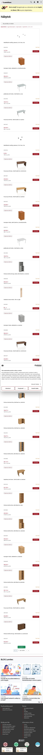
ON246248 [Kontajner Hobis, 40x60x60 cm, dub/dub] (6, 561)
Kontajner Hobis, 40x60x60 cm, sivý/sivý (13, 325)
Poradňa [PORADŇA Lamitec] (26, 711)
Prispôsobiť (21, 388)
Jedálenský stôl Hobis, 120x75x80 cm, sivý (13, 94)
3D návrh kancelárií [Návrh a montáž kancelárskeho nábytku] (7, 724)
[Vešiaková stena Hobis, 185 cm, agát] (21, 292)
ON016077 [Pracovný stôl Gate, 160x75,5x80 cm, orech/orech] (6, 355)
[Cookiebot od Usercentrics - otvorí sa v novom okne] (35, 366)
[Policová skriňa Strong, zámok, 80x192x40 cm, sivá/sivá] (21, 267)
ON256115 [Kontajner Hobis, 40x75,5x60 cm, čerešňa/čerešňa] (6, 227)
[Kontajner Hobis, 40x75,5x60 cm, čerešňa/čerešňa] (21, 215)
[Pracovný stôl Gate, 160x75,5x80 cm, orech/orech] (21, 344)
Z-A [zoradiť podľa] (31, 26)
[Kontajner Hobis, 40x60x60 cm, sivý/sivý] (21, 318)
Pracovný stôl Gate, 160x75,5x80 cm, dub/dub (14, 608)
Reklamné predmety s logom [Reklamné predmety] (9, 726)
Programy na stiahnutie (29, 714)
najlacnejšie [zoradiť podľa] (18, 26)
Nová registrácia (6, 708)
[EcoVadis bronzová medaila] (27, 744)
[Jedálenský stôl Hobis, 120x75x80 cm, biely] (21, 241)
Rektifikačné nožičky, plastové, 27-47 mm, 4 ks (14, 42)
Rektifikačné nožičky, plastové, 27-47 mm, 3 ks (14, 145)
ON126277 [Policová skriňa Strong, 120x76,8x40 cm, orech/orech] (6, 638)
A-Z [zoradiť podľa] (29, 26)
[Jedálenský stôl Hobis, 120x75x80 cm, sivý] (21, 87)
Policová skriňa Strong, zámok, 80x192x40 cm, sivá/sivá (16, 273)
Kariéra (25, 737)
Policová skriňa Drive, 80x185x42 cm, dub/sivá (14, 453)
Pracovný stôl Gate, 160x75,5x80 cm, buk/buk (14, 196)
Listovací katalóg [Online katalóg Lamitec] (27, 713)
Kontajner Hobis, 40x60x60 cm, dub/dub (13, 556)
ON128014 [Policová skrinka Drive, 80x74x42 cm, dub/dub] (6, 432)
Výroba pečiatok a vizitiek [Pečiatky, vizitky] (8, 729)
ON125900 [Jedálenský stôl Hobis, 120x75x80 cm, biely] (6, 253)
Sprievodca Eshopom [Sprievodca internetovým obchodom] (28, 708)
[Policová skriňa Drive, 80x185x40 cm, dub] (21, 498)
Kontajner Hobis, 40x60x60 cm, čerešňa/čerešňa (15, 68)
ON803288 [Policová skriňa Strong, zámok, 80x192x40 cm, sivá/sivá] (6, 278)
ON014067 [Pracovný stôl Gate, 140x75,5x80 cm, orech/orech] (6, 175)
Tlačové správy (27, 735)
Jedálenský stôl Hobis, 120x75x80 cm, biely (13, 248)
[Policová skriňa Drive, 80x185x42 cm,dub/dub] (21, 575)
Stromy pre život (6, 732)
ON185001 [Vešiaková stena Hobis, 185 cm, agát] (6, 304)
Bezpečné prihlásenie (7, 710)
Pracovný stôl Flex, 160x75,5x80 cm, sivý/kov (14, 119)
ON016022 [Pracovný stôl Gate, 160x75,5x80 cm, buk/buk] (6, 201)
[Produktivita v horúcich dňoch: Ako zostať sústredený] (32, 689)
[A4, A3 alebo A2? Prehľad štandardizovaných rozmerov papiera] (32, 669)
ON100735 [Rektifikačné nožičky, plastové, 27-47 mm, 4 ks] (6, 47)
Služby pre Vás (5, 722)
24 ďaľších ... (21, 647)
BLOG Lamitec (7, 659)
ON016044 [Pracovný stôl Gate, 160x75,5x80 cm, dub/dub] (6, 612)
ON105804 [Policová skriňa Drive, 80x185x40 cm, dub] (6, 510)
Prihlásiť (20, 753)
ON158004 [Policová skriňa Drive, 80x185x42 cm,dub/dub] (6, 587)
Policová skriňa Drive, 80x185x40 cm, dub (13, 505)
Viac (40, 702)
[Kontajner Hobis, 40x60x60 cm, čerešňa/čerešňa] (21, 61)
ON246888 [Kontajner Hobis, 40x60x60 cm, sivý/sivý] (6, 330)
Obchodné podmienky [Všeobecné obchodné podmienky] (29, 729)
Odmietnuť (8, 388)
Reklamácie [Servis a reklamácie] (26, 718)
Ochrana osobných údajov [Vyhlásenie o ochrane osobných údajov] (30, 731)
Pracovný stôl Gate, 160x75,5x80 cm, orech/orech (15, 351)
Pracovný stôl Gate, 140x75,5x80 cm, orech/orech (15, 171)
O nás (25, 724)
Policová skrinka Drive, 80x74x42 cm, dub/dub (14, 428)
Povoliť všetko (35, 388)
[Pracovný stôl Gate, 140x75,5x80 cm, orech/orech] (21, 164)
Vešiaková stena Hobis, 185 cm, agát (12, 299)
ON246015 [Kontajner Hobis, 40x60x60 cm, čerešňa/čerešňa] (6, 73)
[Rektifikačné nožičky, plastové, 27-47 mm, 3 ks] (21, 138)
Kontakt (25, 726)
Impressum (15, 753)
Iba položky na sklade (8, 23)
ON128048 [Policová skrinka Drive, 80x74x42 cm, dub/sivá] (6, 407)
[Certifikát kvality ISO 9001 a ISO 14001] (5, 744)
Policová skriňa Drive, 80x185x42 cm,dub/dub (14, 582)
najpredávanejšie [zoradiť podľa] (11, 26)
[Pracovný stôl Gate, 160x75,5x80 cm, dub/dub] (21, 601)
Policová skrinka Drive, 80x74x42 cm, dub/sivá (14, 402)
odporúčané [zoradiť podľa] (3, 26)
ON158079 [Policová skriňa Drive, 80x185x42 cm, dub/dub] (6, 535)
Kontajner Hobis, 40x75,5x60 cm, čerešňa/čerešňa (15, 222)
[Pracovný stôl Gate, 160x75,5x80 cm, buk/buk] (21, 189)
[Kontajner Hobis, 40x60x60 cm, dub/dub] (21, 549)
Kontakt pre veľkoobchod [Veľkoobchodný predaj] (29, 727)
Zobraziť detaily (35, 384)
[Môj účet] (34, 2)
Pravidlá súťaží (27, 734)
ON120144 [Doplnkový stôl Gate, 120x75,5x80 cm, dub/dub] (6, 484)
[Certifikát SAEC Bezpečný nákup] (21, 740)
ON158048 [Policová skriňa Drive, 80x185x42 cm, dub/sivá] (6, 458)
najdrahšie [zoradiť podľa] (25, 26)
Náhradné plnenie (7, 731)
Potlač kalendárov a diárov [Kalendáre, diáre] (8, 727)
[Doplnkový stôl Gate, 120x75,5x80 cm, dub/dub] (21, 472)
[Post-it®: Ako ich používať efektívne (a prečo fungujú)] (11, 669)
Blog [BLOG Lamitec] (25, 710)
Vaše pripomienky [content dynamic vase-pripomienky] (28, 716)
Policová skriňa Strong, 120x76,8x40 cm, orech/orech (16, 633)
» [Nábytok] (28, 650)
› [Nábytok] (26, 650)
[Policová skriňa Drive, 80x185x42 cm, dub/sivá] (21, 446)
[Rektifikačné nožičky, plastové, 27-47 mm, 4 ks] (21, 35)
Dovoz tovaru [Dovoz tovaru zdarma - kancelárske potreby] (5, 734)
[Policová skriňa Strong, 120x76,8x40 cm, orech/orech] (21, 626)
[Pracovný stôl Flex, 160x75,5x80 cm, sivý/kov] (21, 112)
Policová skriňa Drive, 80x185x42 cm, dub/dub (14, 530)
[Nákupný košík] (37, 2)
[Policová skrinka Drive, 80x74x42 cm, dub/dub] (21, 421)
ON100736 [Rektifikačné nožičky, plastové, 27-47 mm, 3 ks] (6, 150)
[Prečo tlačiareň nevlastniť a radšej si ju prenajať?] (11, 689)
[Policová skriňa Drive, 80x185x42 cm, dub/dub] (21, 524)
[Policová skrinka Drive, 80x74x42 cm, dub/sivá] (21, 395)
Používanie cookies (28, 732)
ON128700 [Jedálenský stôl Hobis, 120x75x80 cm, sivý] (6, 98)
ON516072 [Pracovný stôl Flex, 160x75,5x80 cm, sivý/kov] (6, 124)
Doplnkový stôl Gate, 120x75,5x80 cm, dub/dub (14, 479)
